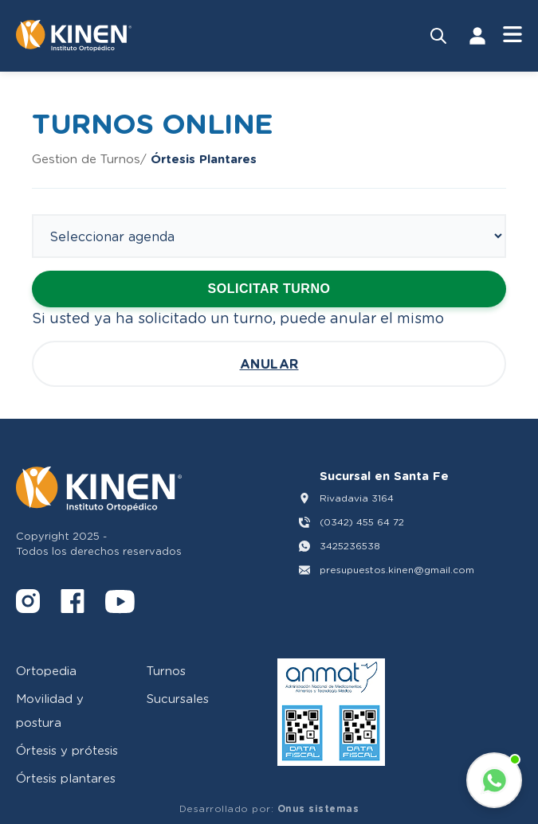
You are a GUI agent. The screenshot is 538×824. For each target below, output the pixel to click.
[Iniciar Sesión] (477, 35)
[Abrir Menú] (512, 35)
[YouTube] (120, 604)
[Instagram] (28, 604)
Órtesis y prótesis (67, 750)
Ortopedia (46, 670)
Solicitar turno (269, 288)
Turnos (166, 670)
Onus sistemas (318, 808)
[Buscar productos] (438, 35)
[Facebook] (72, 604)
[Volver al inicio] (74, 36)
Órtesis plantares (66, 778)
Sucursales (178, 698)
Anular (269, 364)
